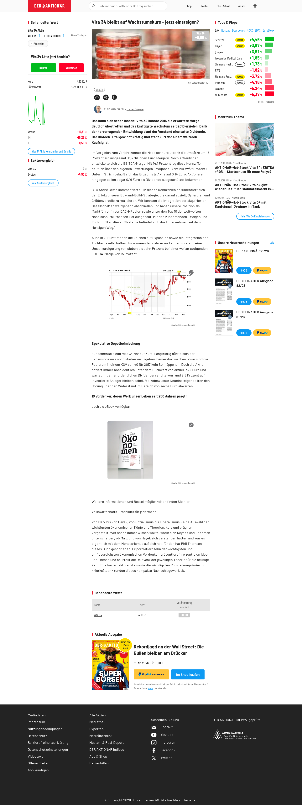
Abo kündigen (38, 770)
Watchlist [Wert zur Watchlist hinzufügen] (39, 43)
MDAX (250, 30)
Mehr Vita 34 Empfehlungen (255, 216)
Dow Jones (238, 30)
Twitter (161, 758)
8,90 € (244, 270)
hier (187, 501)
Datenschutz (37, 736)
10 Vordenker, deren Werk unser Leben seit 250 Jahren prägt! (139, 396)
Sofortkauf (151, 674)
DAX (217, 30)
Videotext (35, 756)
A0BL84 (34, 35)
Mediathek (97, 722)
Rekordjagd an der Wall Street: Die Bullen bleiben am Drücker (169, 650)
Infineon (220, 83)
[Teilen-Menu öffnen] (97, 97)
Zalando (219, 89)
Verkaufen (71, 68)
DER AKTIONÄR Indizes (106, 749)
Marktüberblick (100, 736)
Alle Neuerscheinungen (267, 243)
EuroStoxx (268, 30)
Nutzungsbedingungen (45, 729)
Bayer (218, 46)
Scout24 (219, 40)
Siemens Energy (224, 77)
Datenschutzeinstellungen (48, 749)
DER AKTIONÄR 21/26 (252, 251)
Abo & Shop (98, 756)
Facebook (163, 750)
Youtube (162, 734)
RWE (217, 70)
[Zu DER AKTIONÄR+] (223, 6)
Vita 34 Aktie (36, 30)
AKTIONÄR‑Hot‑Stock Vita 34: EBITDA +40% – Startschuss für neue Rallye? (244, 170)
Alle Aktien (97, 715)
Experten (96, 729)
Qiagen (219, 52)
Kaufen (43, 68)
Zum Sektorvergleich (43, 183)
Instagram (163, 742)
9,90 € (244, 301)
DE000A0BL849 (53, 35)
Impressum (36, 722)
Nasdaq (225, 30)
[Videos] (241, 6)
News (240, 39)
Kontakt (162, 727)
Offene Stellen (38, 763)
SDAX (258, 30)
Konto (150, 688)
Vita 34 (99, 89)
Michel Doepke (135, 109)
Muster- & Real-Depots (106, 742)
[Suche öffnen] (93, 6)
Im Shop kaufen (188, 674)
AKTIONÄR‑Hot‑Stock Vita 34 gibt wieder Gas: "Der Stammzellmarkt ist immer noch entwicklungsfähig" (243, 187)
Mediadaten (37, 715)
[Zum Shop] (188, 6)
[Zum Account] (204, 6)
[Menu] (267, 6)
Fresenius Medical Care (228, 58)
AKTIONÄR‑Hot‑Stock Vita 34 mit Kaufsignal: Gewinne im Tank (241, 204)
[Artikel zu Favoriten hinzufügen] (114, 97)
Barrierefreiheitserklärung (48, 742)
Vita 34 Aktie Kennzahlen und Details (51, 151)
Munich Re (221, 95)
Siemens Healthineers (224, 64)
